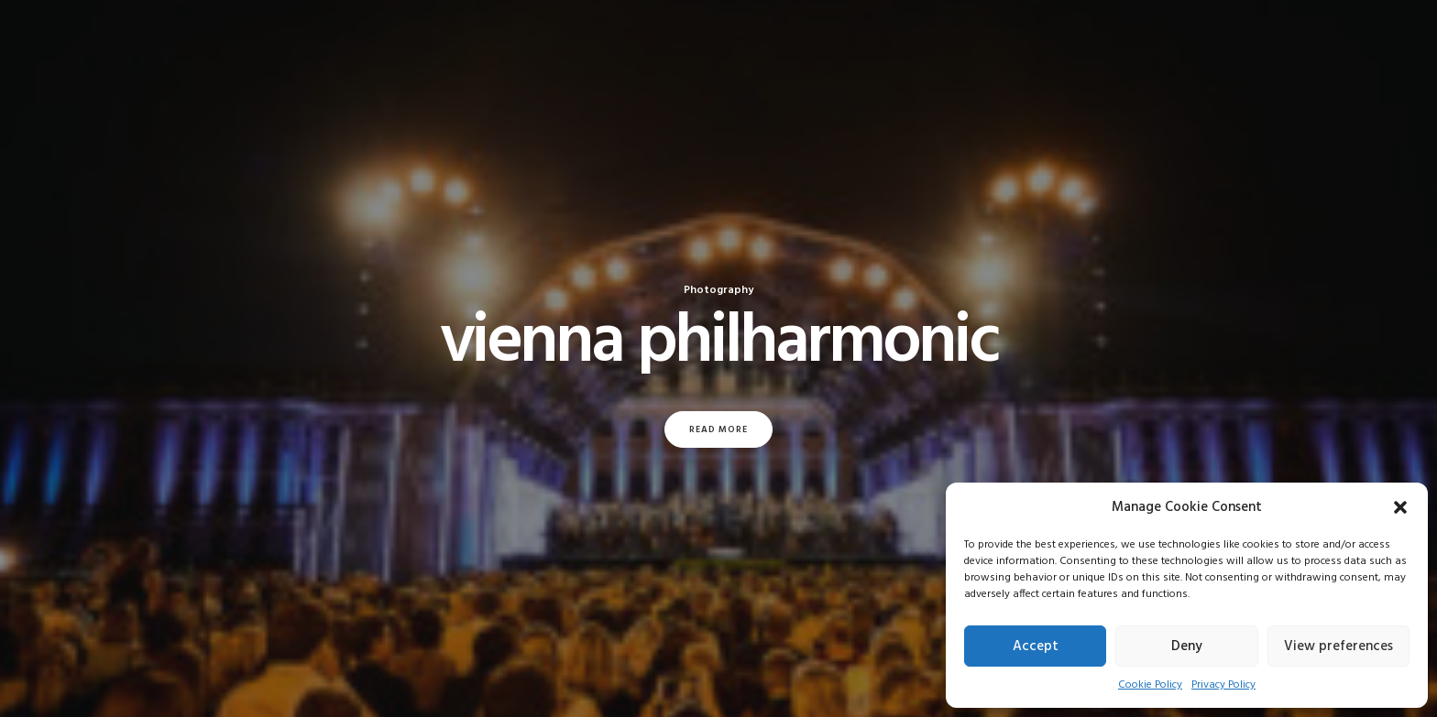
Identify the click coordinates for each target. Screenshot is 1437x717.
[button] (1400, 507)
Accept (1036, 646)
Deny (1186, 646)
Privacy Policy (1223, 685)
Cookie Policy (1150, 685)
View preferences (1338, 646)
